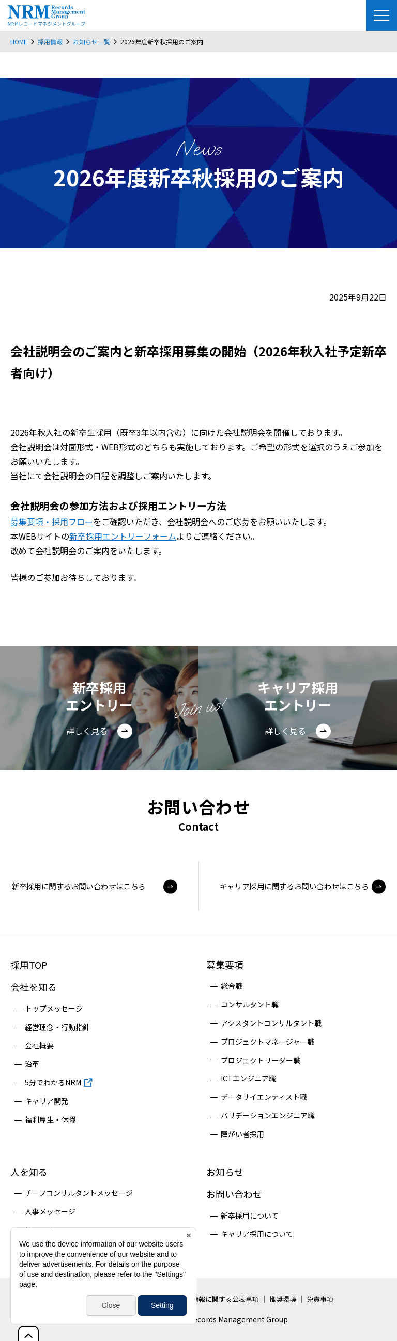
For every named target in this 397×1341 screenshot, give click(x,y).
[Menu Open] (381, 15)
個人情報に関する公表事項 (218, 1299)
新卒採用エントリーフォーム (122, 536)
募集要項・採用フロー (51, 521)
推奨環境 (282, 1299)
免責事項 (320, 1299)
